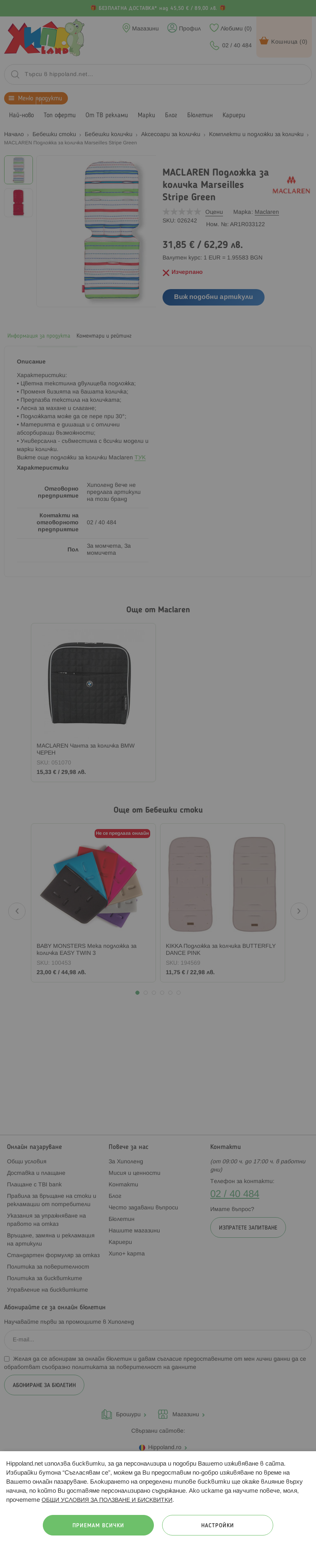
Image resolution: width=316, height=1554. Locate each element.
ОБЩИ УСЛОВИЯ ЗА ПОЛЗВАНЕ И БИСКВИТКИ (107, 1500)
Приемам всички (98, 1526)
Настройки (217, 1526)
